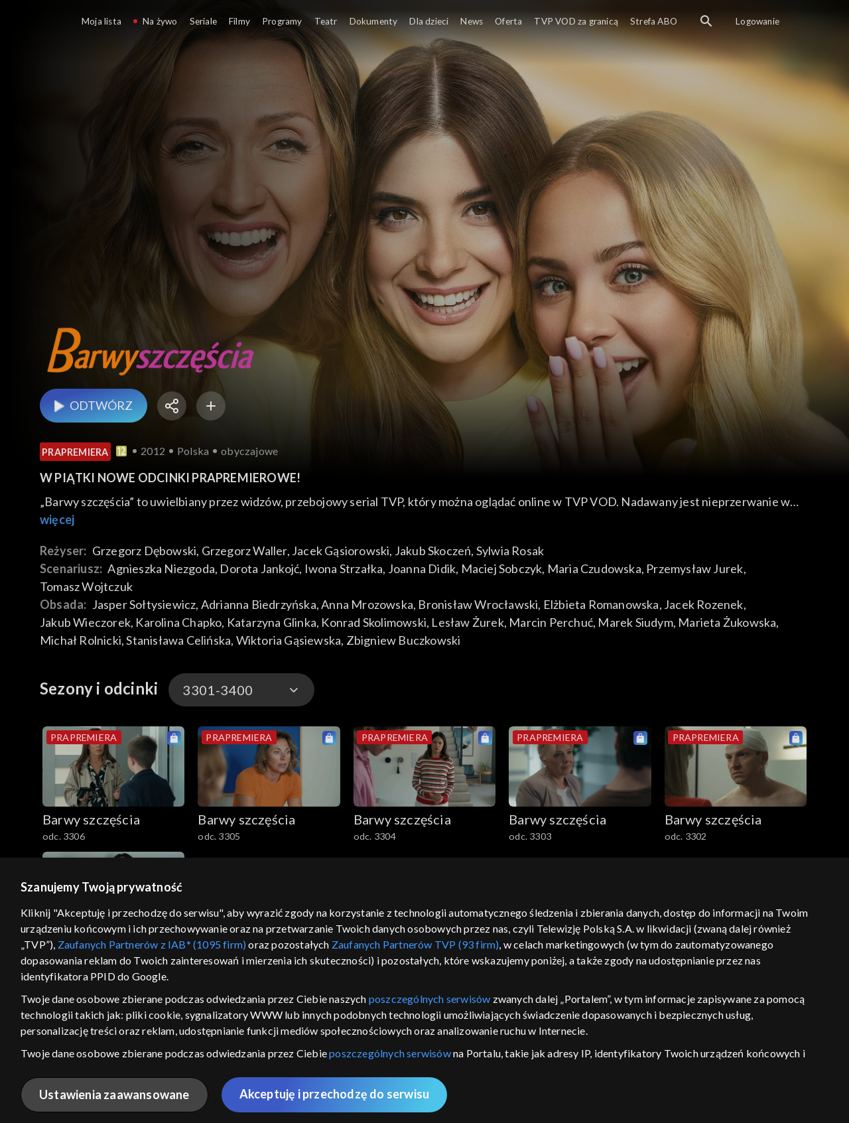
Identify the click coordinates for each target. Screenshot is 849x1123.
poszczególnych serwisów (430, 998)
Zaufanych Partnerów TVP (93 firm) (415, 944)
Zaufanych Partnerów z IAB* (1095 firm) (152, 944)
